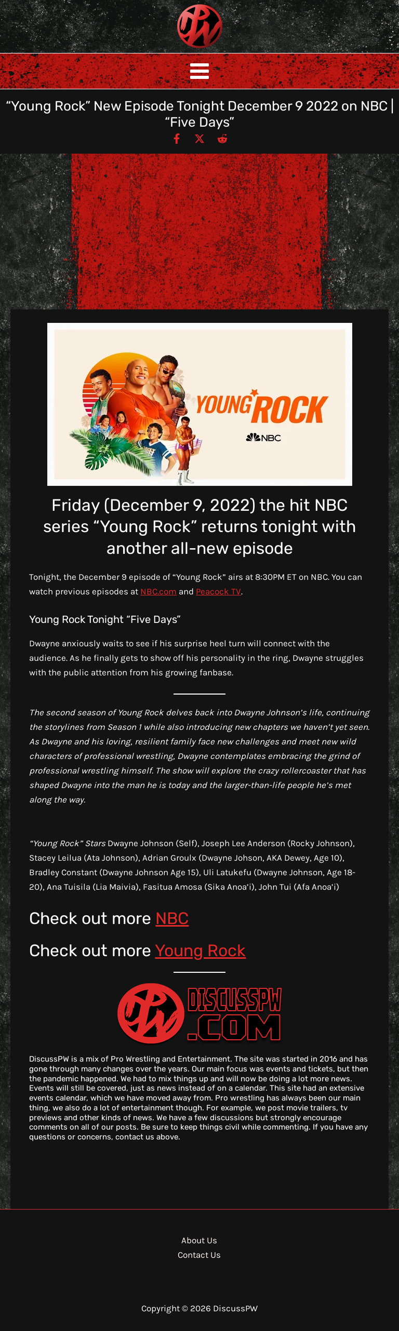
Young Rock (200, 950)
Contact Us (199, 1254)
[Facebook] (176, 138)
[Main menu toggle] (199, 71)
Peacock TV (218, 591)
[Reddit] (222, 138)
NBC (172, 918)
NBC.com (158, 591)
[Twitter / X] (199, 138)
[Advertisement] (199, 231)
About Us (199, 1240)
